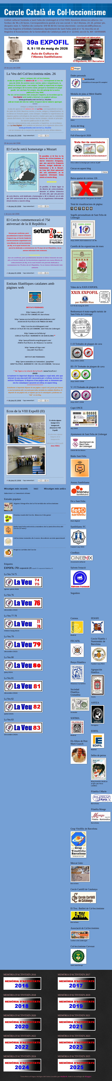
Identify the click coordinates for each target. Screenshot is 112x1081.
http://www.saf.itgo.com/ (35, 347)
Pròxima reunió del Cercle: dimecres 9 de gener (32, 515)
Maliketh (64, 1076)
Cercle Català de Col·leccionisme (55, 11)
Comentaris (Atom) (23, 493)
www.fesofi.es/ (50, 371)
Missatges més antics (55, 488)
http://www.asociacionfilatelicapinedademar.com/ (35, 319)
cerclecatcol (89, 79)
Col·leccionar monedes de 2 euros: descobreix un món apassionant (39, 538)
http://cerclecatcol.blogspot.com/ (35, 326)
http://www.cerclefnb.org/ (35, 333)
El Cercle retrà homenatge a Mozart (32, 149)
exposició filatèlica (45, 568)
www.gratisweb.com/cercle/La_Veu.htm (35, 100)
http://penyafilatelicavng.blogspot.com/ (35, 340)
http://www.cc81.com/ (35, 312)
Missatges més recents (16, 488)
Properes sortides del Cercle (25, 550)
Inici (36, 488)
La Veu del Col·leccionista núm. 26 (31, 74)
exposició (24, 568)
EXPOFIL (9, 567)
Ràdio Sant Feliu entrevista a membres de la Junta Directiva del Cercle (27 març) (38, 527)
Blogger (88, 1076)
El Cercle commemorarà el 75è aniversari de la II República (28, 222)
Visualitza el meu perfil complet (94, 82)
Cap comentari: (29, 135)
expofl (34, 568)
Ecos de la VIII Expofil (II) (26, 411)
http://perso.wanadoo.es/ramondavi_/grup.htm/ (35, 362)
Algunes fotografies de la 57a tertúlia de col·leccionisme (36, 503)
